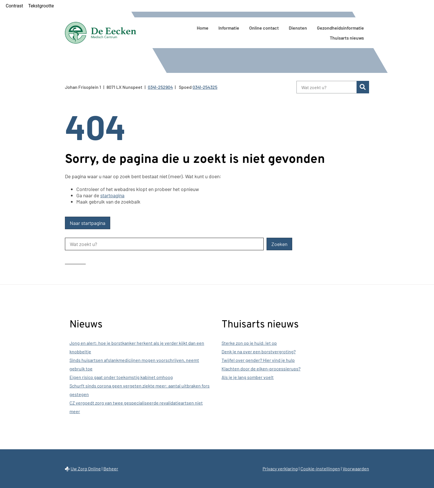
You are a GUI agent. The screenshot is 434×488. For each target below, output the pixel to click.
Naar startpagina (87, 223)
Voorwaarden (356, 468)
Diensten (298, 27)
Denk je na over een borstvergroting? (259, 351)
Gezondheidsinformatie (340, 27)
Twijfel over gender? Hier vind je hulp (258, 360)
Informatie (228, 27)
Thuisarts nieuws (347, 37)
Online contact (264, 27)
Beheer (110, 468)
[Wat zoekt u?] (326, 87)
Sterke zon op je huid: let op (249, 343)
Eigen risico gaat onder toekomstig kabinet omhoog (121, 377)
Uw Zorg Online (86, 468)
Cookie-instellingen (320, 468)
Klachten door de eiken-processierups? (261, 368)
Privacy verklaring (280, 468)
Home (202, 27)
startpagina (112, 195)
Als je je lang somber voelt (248, 377)
